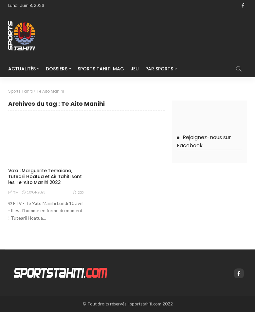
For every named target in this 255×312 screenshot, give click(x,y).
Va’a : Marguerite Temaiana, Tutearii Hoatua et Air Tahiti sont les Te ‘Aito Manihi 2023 (45, 176)
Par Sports (159, 68)
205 (78, 192)
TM (16, 192)
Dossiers (56, 68)
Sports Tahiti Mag (101, 68)
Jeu (135, 68)
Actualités (22, 68)
